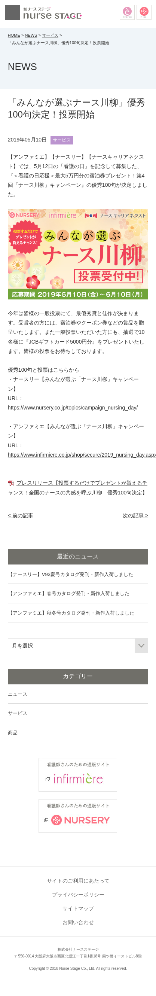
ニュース (17, 694)
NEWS (31, 35)
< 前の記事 (20, 515)
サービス (50, 35)
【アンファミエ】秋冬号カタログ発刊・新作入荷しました (71, 613)
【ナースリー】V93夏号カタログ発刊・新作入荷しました (70, 574)
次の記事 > (135, 515)
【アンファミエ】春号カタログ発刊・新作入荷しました (68, 593)
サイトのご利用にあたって (78, 881)
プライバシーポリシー (78, 895)
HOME (14, 35)
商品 (13, 732)
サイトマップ (78, 908)
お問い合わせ (78, 922)
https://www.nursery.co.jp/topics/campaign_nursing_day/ (73, 408)
